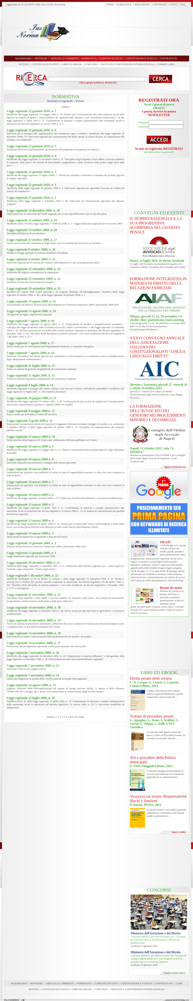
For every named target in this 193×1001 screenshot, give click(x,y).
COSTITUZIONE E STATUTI (136, 983)
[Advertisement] (130, 31)
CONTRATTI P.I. (164, 983)
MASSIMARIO (19, 983)
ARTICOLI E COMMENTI (60, 983)
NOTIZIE (24, 64)
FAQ (182, 4)
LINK (179, 983)
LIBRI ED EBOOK (72, 64)
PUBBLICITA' (124, 4)
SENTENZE (36, 983)
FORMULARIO (166, 64)
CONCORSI (91, 64)
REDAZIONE (142, 4)
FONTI (173, 4)
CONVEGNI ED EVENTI (45, 64)
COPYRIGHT (159, 4)
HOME (109, 4)
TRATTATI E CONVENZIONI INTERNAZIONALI (128, 64)
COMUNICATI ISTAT (106, 983)
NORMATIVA (84, 983)
